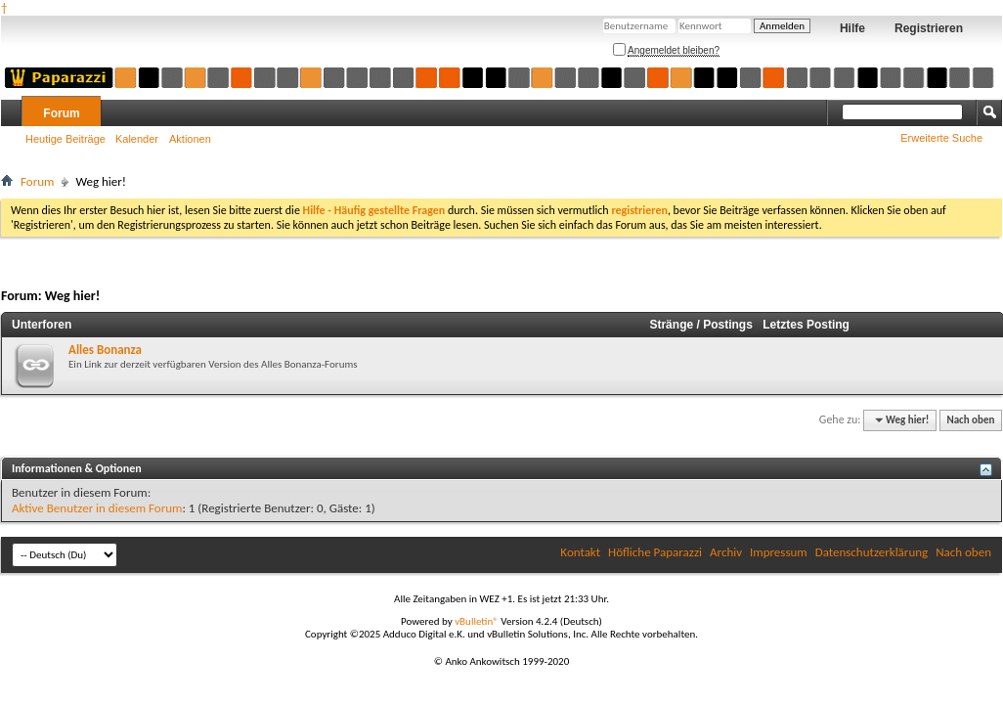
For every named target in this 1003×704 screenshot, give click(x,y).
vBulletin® (477, 621)
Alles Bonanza (105, 349)
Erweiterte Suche (941, 138)
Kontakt (580, 552)
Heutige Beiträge (65, 139)
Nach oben (970, 420)
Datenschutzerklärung (872, 552)
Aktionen (190, 139)
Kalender (136, 139)
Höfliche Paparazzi (655, 552)
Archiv (726, 552)
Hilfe (852, 28)
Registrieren (928, 28)
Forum (61, 113)
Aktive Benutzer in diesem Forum (97, 508)
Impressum (778, 552)
